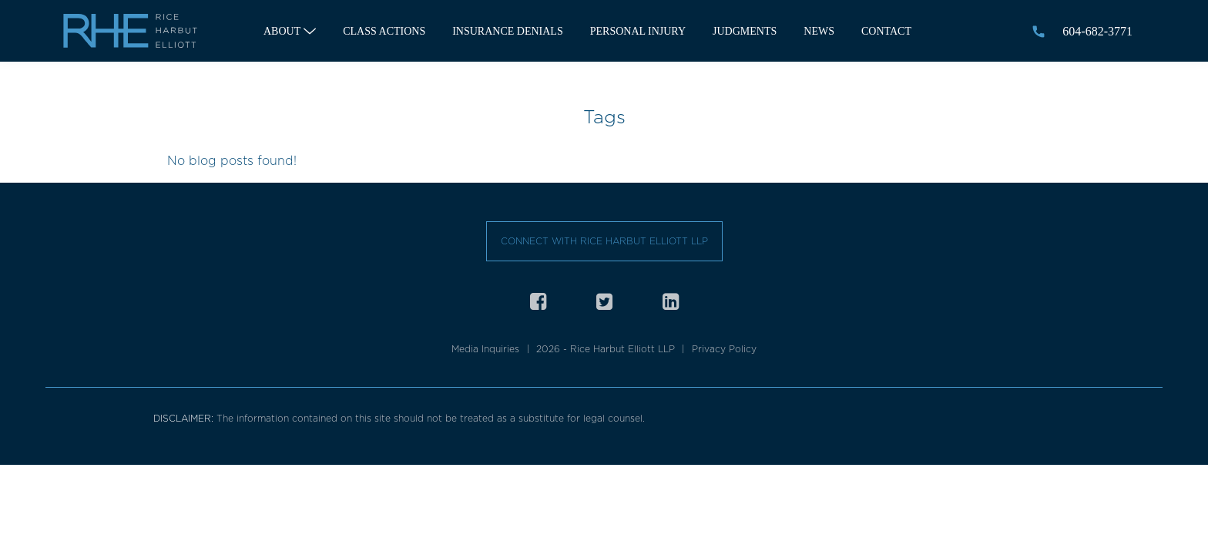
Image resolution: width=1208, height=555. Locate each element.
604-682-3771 (1097, 31)
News (819, 31)
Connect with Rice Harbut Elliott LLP (604, 241)
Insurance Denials (507, 31)
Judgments (745, 31)
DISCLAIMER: (184, 418)
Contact (886, 31)
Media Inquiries (485, 349)
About (281, 31)
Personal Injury (638, 31)
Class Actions (384, 31)
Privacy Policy (724, 349)
